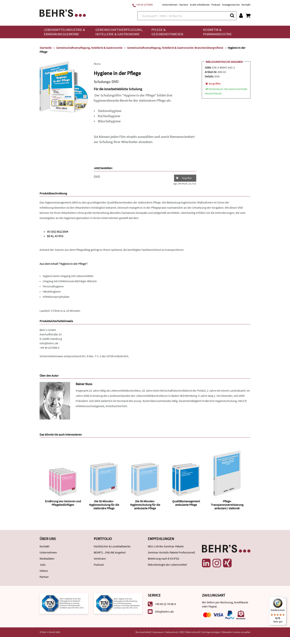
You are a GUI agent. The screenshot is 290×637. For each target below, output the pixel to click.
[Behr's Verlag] (63, 13)
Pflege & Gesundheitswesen (167, 32)
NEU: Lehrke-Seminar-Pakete (166, 546)
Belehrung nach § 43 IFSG (163, 558)
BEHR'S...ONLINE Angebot (110, 552)
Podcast (215, 4)
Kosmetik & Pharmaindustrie (217, 32)
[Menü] (284, 599)
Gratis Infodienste (200, 4)
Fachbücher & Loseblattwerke (112, 546)
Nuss (97, 64)
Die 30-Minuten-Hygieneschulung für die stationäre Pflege (104, 504)
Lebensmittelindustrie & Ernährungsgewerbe (64, 32)
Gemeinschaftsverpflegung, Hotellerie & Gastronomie (119, 32)
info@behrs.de (49, 343)
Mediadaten (47, 558)
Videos (44, 571)
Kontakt (246, 4)
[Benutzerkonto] (241, 15)
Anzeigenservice (231, 4)
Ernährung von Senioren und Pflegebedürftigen (63, 503)
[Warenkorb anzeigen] (248, 15)
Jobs (43, 564)
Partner (44, 577)
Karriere (183, 4)
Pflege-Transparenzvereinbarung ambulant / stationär (227, 504)
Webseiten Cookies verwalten (236, 632)
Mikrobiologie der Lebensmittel (167, 564)
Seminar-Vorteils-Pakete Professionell (171, 552)
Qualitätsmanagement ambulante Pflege (186, 503)
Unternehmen (170, 4)
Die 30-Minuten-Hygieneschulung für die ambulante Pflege (145, 504)
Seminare (100, 558)
